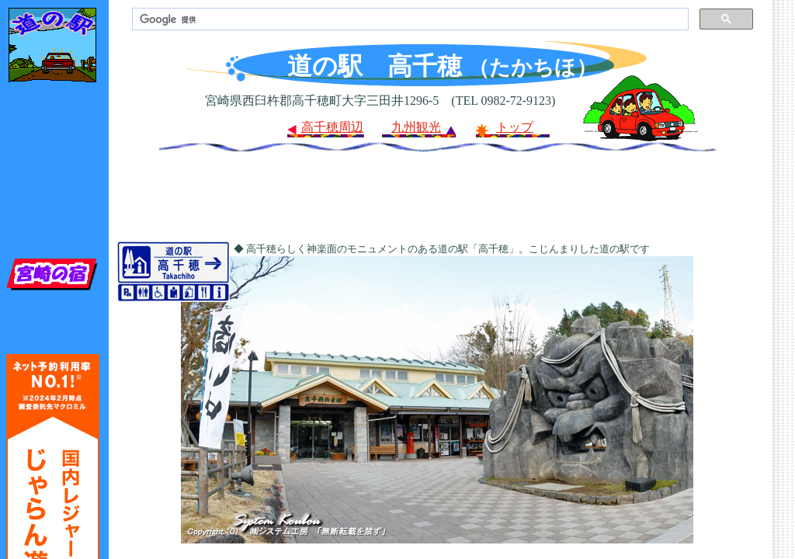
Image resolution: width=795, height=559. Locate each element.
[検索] (409, 19)
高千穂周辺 (332, 127)
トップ (514, 127)
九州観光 (416, 127)
